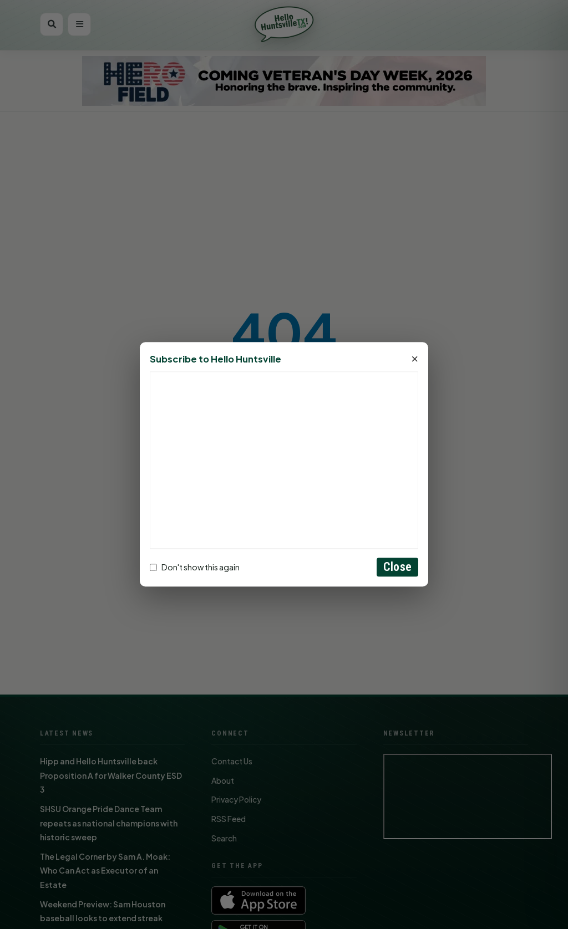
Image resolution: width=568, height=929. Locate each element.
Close (397, 567)
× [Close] (414, 360)
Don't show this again (195, 567)
